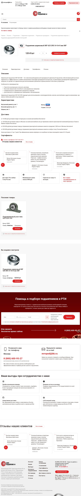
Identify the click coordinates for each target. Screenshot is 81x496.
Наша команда (43, 470)
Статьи (30, 478)
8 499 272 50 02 (35, 4)
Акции (30, 464)
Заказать (69, 317)
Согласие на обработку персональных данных (12, 486)
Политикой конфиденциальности (50, 322)
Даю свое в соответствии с (31, 322)
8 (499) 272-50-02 (60, 462)
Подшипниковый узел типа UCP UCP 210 (12, 217)
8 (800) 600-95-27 (13, 358)
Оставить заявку (6, 30)
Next (77, 165)
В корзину (17, 228)
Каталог (30, 461)
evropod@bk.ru (50, 353)
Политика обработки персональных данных (12, 485)
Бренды (30, 466)
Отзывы (30, 475)
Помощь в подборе (59, 3)
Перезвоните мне (73, 3)
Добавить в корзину (59, 53)
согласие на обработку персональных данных (21, 322)
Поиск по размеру (42, 462)
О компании (42, 465)
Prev (3, 165)
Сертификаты (43, 468)
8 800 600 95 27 (39, 6)
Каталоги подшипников (32, 470)
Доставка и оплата (45, 473)
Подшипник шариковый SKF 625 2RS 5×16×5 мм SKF (13, 270)
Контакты (42, 475)
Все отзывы (29, 142)
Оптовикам (31, 473)
